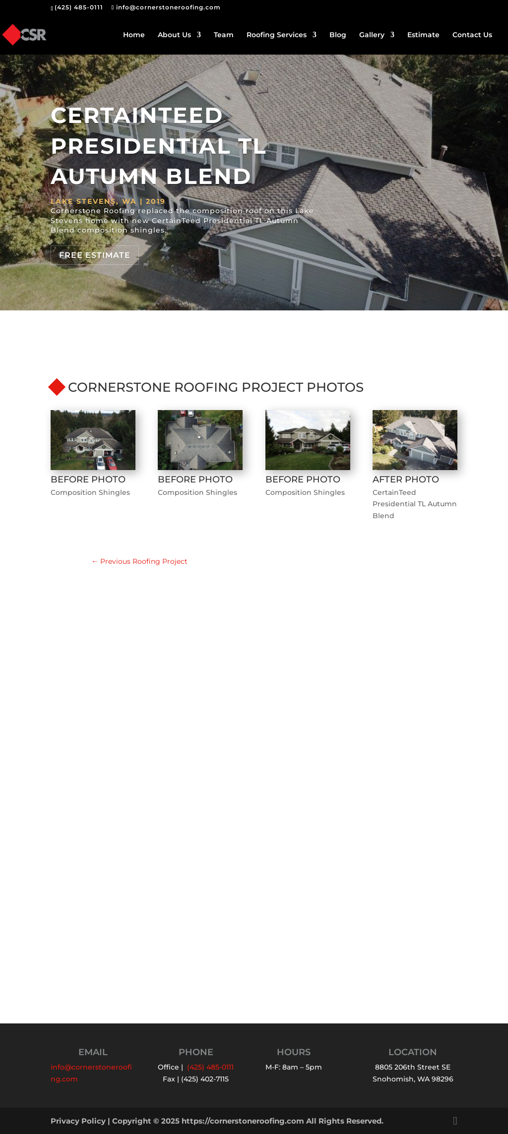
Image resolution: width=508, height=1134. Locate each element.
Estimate (423, 35)
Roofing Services (277, 35)
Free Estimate (94, 255)
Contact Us (472, 35)
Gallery (371, 35)
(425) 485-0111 (79, 7)
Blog (337, 35)
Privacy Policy (78, 1121)
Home (134, 35)
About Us (174, 35)
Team (224, 35)
